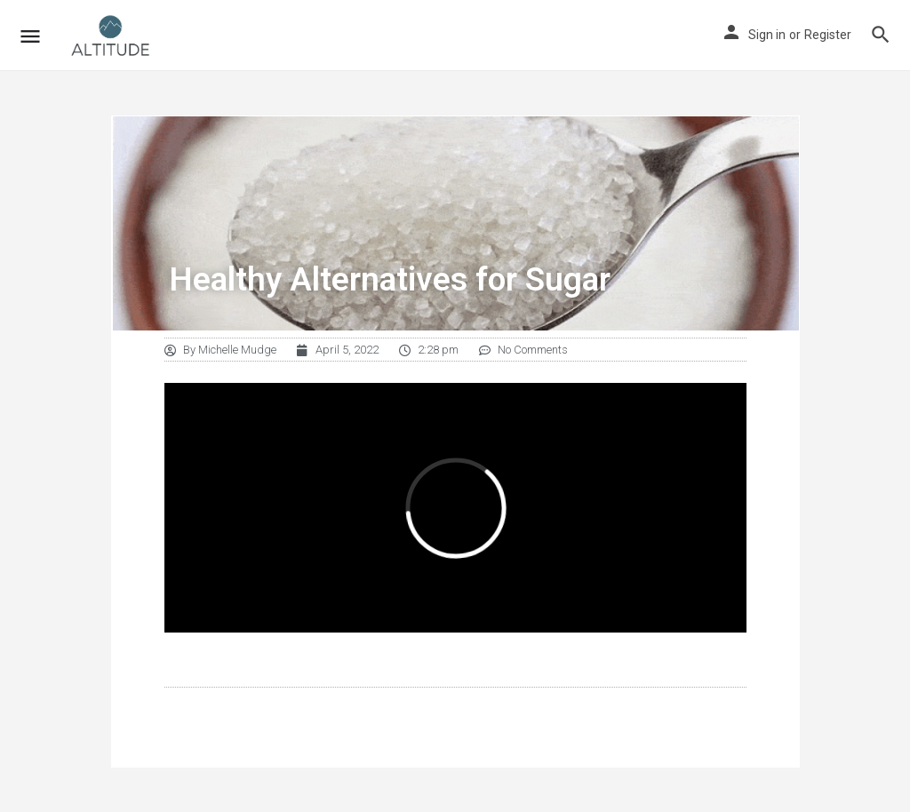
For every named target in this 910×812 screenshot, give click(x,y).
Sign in (767, 35)
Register (827, 35)
